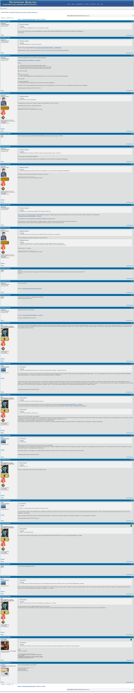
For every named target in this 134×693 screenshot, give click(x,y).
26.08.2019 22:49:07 (5, 164)
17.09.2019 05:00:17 (5, 323)
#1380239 (22, 368)
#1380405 (22, 530)
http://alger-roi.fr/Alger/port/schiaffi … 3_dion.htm (33, 315)
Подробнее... (34, 12)
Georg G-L (3, 95)
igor (2, 325)
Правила (87, 4)
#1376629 (22, 151)
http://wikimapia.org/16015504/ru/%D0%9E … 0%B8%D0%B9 (48, 47)
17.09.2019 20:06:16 (5, 523)
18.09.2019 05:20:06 (5, 596)
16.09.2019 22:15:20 (5, 307)
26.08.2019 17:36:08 (5, 133)
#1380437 (22, 582)
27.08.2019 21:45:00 (5, 204)
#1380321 (22, 464)
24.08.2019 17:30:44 (5, 21)
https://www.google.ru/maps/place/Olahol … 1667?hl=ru (70, 404)
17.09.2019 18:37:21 (5, 459)
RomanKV (24, 12)
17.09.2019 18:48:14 (5, 500)
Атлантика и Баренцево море (29, 19)
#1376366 (22, 26)
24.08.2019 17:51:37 (5, 55)
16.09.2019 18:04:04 (5, 268)
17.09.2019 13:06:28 (5, 435)
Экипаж (73, 4)
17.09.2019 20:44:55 (5, 576)
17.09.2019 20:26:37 (5, 564)
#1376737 (22, 210)
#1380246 (22, 399)
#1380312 (22, 440)
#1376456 (22, 98)
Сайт (102, 4)
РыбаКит (3, 664)
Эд (30, 12)
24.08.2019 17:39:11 (5, 37)
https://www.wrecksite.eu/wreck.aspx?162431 (32, 288)
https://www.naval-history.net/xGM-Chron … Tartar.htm (29, 60)
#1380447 (22, 601)
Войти (98, 4)
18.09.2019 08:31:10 (5, 662)
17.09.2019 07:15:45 (5, 363)
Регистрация (93, 4)
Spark (2, 365)
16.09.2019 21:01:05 (5, 295)
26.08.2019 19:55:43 (5, 146)
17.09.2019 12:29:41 (5, 394)
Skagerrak (3, 23)
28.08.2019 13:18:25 (5, 227)
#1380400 (22, 505)
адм (28, 12)
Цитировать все (129, 35)
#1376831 (22, 233)
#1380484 (22, 644)
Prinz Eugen (4, 639)
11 (12, 17)
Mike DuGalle (12, 12)
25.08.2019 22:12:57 (5, 93)
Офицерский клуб (80, 4)
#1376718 (22, 169)
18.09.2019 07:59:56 (5, 637)
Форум (68, 4)
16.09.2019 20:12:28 (5, 281)
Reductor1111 (19, 12)
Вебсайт (2, 128)
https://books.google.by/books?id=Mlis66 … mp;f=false (29, 216)
